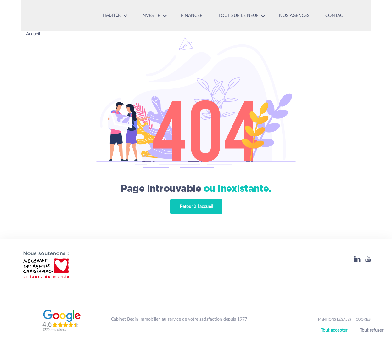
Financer (192, 16)
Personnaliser (354, 338)
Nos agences (294, 16)
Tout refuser (371, 330)
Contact (335, 16)
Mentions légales (334, 319)
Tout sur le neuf (238, 16)
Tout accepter (334, 330)
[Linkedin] (357, 259)
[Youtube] (368, 259)
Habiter (112, 15)
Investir (150, 16)
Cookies (363, 319)
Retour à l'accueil (196, 206)
